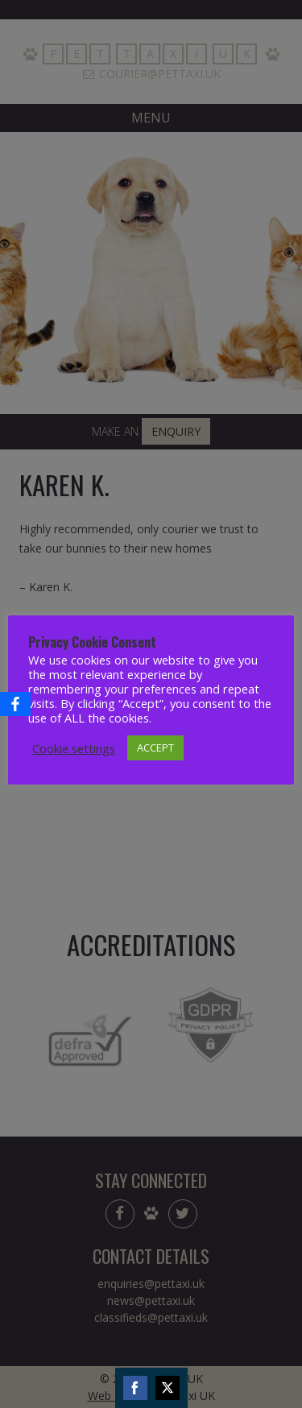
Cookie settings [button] (73, 748)
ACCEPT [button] (155, 747)
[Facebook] (15, 704)
